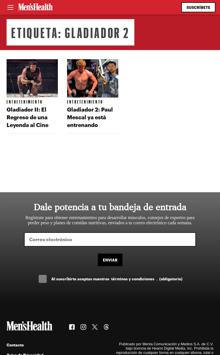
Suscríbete (198, 7)
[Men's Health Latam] (35, 7)
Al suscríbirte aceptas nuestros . (116, 279)
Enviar (110, 260)
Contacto (15, 345)
